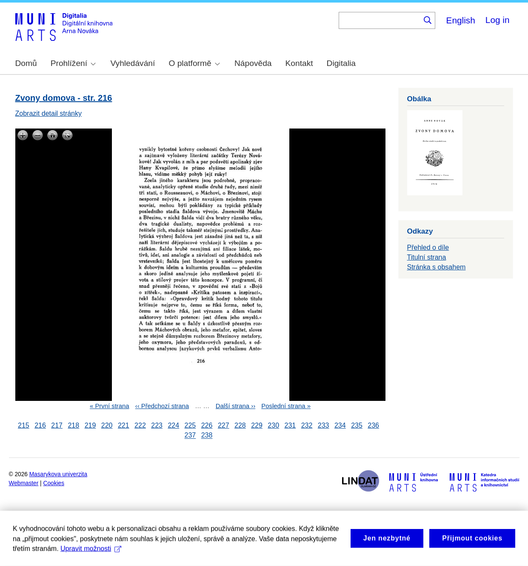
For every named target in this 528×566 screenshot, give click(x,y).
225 (190, 425)
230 (273, 425)
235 (356, 425)
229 (257, 425)
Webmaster (24, 483)
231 (290, 425)
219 (90, 425)
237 (190, 435)
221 (123, 425)
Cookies (54, 483)
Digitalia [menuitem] (341, 63)
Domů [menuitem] (26, 63)
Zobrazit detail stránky (48, 113)
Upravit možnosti (90, 557)
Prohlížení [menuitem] (73, 63)
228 (240, 425)
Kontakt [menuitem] (299, 63)
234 (340, 425)
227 (223, 425)
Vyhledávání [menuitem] (132, 63)
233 (323, 425)
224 (173, 425)
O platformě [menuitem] (194, 63)
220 (107, 425)
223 (157, 425)
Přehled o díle (428, 247)
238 (207, 435)
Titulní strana (426, 257)
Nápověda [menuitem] (252, 63)
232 (307, 425)
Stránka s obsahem (436, 267)
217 (57, 425)
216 (40, 425)
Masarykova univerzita (58, 474)
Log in (497, 20)
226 (207, 425)
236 (373, 425)
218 (73, 425)
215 (23, 425)
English (460, 20)
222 (140, 425)
